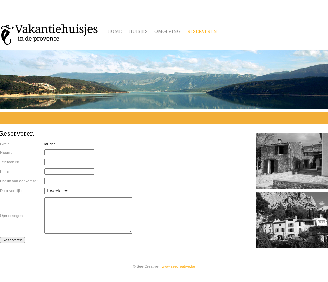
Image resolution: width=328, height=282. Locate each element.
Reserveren (202, 31)
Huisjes (138, 31)
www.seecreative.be (178, 266)
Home (114, 31)
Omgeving (167, 31)
